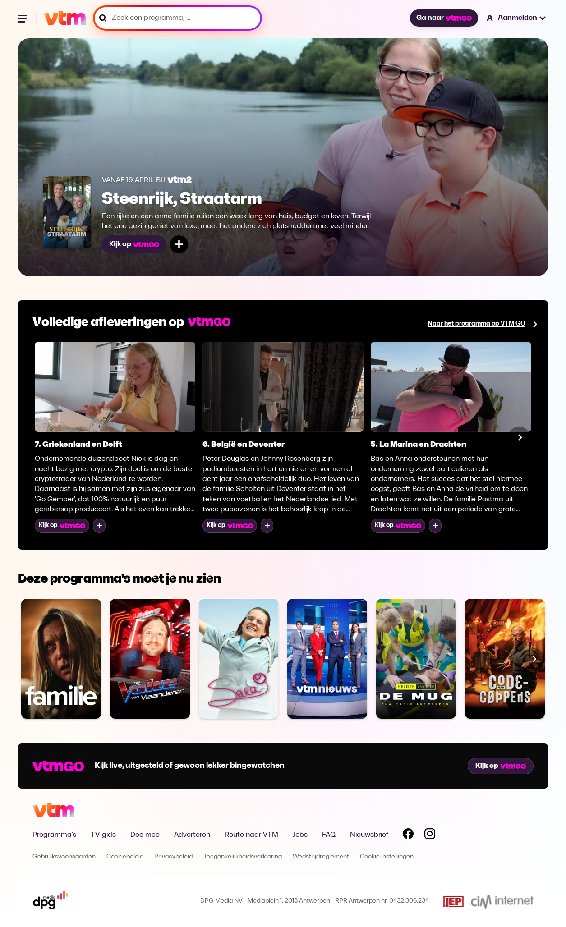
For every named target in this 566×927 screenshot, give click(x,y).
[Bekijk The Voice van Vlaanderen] (150, 658)
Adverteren (192, 835)
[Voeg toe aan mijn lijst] (179, 244)
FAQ (329, 835)
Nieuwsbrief (369, 835)
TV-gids (103, 835)
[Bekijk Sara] (239, 658)
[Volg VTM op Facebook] (408, 835)
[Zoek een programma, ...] (177, 18)
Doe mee (145, 835)
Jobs (300, 835)
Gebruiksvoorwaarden (64, 857)
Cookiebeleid (124, 857)
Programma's (54, 835)
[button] (516, 18)
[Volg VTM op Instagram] (429, 835)
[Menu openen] (23, 18)
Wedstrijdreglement (321, 857)
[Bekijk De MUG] (416, 658)
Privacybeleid (173, 857)
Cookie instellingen (387, 857)
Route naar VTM (251, 835)
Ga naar (443, 18)
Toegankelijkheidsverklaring (242, 857)
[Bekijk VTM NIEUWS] (327, 658)
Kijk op (134, 244)
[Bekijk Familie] (61, 658)
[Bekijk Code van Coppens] (505, 658)
